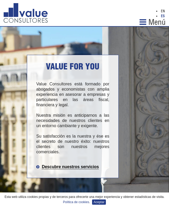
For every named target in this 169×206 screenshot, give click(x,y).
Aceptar (99, 202)
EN (163, 11)
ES (163, 16)
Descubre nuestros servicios (70, 166)
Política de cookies (76, 202)
